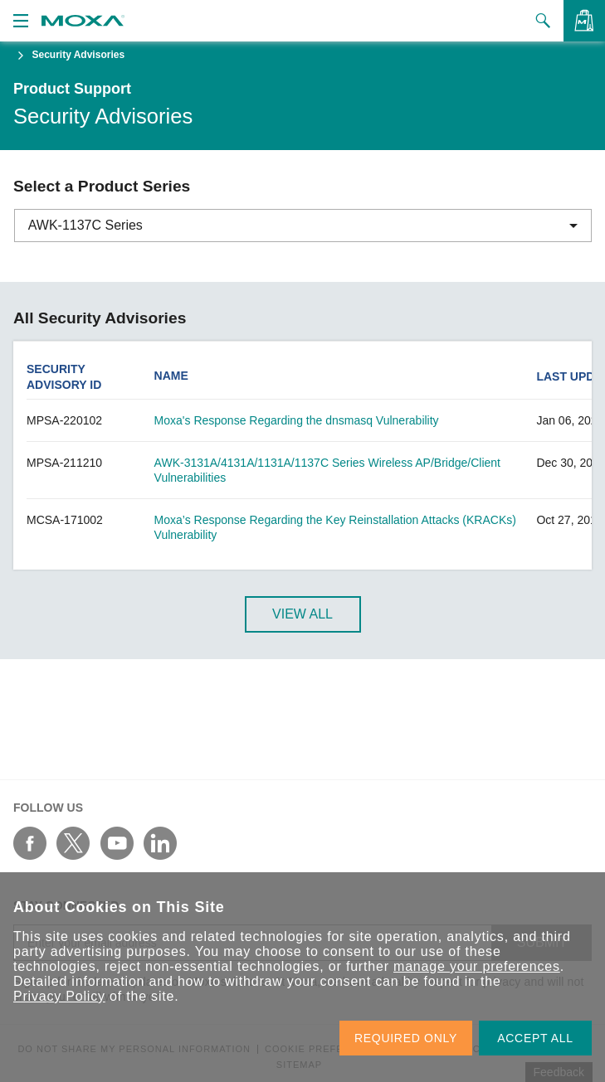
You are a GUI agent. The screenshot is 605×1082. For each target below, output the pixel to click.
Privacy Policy (59, 996)
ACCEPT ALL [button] (535, 1038)
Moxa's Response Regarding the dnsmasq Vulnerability (296, 420)
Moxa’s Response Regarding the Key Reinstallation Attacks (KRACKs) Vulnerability (335, 527)
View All (302, 614)
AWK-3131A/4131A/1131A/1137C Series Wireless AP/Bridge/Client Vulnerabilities (327, 470)
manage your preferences (476, 966)
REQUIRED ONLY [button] (405, 1038)
